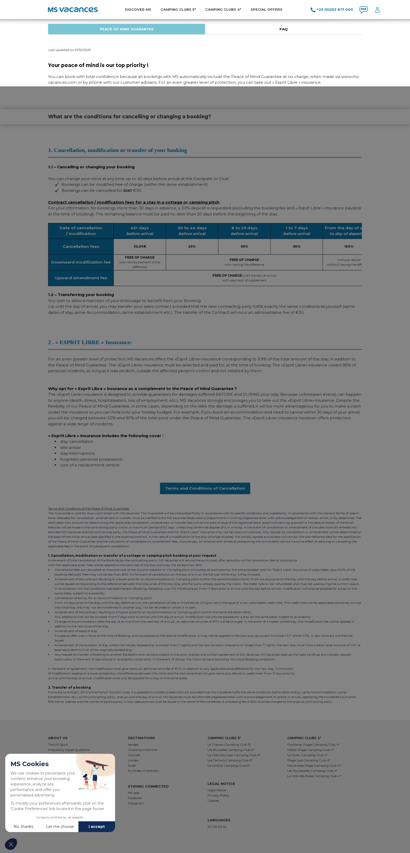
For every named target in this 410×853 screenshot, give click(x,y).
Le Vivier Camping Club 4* (307, 755)
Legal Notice (217, 790)
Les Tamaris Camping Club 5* (230, 760)
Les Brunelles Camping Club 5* (231, 750)
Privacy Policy (218, 795)
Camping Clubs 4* (223, 9)
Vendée (133, 744)
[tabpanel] (126, 29)
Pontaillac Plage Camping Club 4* (313, 744)
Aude (132, 765)
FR (210, 827)
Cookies (213, 800)
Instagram (136, 803)
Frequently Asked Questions (69, 750)
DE (215, 827)
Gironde (134, 755)
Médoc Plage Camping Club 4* (310, 750)
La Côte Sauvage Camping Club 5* (234, 755)
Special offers (266, 9)
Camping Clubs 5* (178, 9)
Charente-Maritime (142, 750)
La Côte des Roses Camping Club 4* (314, 776)
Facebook (135, 798)
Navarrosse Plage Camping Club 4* (314, 765)
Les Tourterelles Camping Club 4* (312, 771)
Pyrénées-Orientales (143, 771)
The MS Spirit (58, 744)
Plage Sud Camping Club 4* (308, 760)
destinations (141, 738)
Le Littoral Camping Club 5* (229, 765)
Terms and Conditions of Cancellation (205, 488)
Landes (133, 760)
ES (220, 827)
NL (225, 827)
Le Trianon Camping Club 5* (229, 744)
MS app (133, 793)
